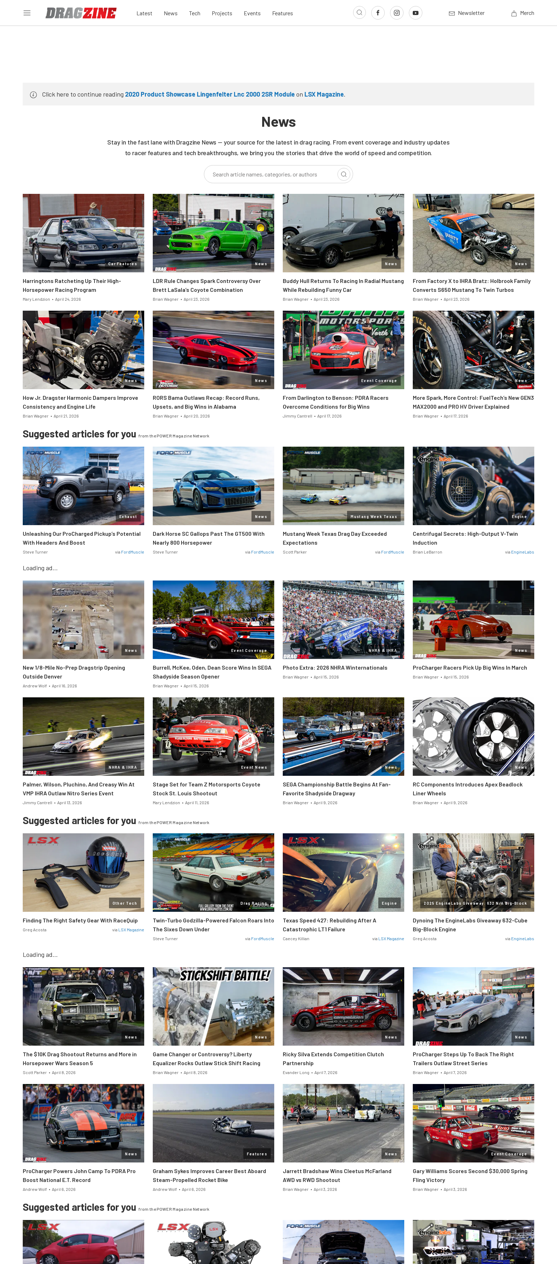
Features (282, 13)
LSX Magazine (324, 94)
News (171, 13)
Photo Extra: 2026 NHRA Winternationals (335, 667)
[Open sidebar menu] (27, 12)
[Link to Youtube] (415, 13)
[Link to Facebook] (378, 13)
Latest (144, 13)
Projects (222, 13)
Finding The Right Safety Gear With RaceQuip (80, 920)
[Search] (343, 174)
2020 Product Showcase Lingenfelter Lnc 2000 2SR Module (210, 94)
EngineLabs (522, 551)
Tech (194, 13)
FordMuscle (132, 551)
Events (252, 13)
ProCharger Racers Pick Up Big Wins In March (470, 667)
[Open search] (359, 12)
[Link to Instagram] (397, 13)
